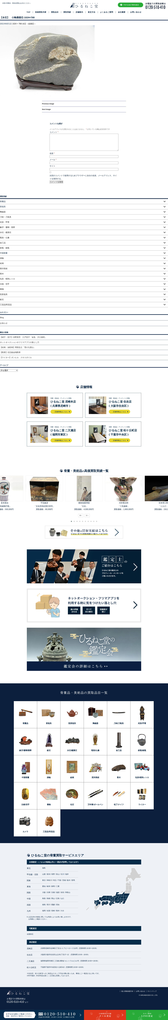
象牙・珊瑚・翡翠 (7, 227)
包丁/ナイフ (119, 805)
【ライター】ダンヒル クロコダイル (16, 357)
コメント (54, 132)
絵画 (2, 263)
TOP (28, 12)
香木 (2, 274)
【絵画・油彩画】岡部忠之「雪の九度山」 (17, 347)
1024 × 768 (17, 24)
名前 (52, 153)
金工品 (3, 243)
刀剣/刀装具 (119, 723)
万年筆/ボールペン (95, 805)
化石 (72, 805)
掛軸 (2, 258)
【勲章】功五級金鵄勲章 (10, 352)
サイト (52, 166)
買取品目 (55, 12)
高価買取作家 (40, 12)
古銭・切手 (4, 284)
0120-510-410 (17, 1001)
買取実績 (67, 12)
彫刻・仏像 (4, 238)
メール (53, 160)
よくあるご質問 (106, 12)
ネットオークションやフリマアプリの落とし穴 (19, 342)
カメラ (25, 832)
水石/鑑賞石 (72, 750)
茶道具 (49, 723)
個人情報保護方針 (127, 991)
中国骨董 (25, 777)
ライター (142, 805)
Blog (2, 318)
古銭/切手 (25, 805)
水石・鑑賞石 (5, 232)
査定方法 (91, 12)
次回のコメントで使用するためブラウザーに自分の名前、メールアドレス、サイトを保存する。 (83, 177)
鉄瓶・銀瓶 (4, 248)
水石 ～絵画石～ (29, 24)
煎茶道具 (3, 294)
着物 (2, 289)
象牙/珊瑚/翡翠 (25, 750)
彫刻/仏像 (95, 750)
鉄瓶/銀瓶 (142, 750)
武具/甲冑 (142, 723)
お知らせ (3, 323)
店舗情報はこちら (61, 412)
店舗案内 (79, 12)
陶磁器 (3, 212)
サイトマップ (152, 991)
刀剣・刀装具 (5, 217)
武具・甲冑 (4, 222)
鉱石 (2, 299)
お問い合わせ (135, 12)
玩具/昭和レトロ (142, 777)
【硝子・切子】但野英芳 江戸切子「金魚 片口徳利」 (23, 337)
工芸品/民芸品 (6, 305)
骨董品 (25, 723)
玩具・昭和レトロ (7, 279)
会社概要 (121, 12)
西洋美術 (3, 269)
